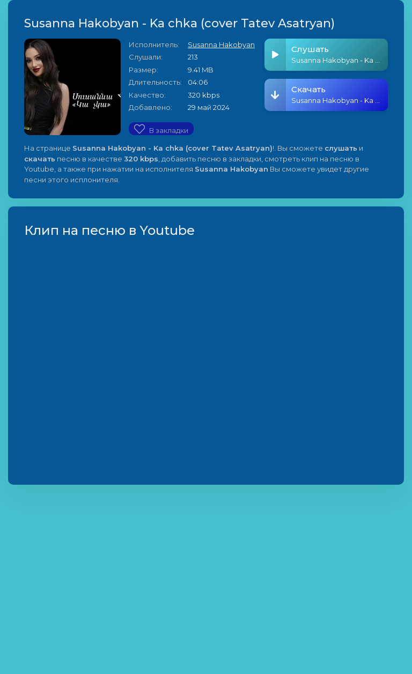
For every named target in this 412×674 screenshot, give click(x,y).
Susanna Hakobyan (221, 44)
